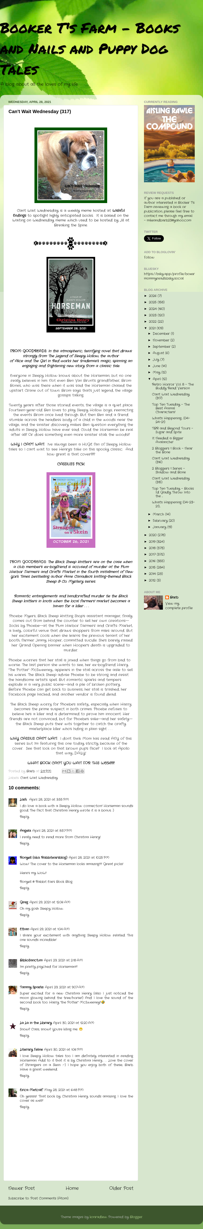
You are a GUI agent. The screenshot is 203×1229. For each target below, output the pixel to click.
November (161, 340)
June (157, 366)
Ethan (24, 929)
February (161, 521)
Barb (174, 597)
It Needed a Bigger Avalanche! (167, 440)
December (162, 334)
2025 (153, 302)
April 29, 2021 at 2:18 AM (63, 960)
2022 (153, 321)
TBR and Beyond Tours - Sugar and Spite (172, 430)
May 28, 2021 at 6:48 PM (64, 1090)
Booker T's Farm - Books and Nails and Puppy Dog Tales (89, 48)
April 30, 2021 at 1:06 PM (63, 1049)
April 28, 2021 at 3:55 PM (49, 799)
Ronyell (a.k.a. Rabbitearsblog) (43, 857)
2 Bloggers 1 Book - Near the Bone (172, 450)
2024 (153, 309)
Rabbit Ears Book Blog (54, 882)
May (157, 372)
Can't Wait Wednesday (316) (171, 460)
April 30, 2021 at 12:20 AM (73, 1023)
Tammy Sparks (31, 987)
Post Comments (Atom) (49, 1198)
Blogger (136, 1217)
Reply (24, 817)
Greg (24, 902)
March (159, 514)
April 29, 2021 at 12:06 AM (50, 902)
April (157, 379)
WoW (41, 873)
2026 (153, 296)
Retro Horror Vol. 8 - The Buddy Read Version (173, 386)
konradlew (98, 1217)
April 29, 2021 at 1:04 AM (50, 929)
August (159, 353)
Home (72, 1188)
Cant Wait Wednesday (39, 778)
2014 (153, 574)
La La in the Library (36, 1023)
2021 (153, 328)
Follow (149, 257)
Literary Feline (31, 1049)
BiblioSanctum (31, 960)
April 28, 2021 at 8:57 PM (52, 831)
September (162, 346)
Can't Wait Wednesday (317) (171, 396)
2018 (153, 548)
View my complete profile (179, 605)
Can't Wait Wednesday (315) (171, 480)
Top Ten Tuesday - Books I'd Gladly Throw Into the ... (173, 492)
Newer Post (21, 1188)
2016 (153, 561)
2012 (153, 580)
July (156, 359)
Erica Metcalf (31, 1090)
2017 (153, 554)
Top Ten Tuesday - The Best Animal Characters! (171, 408)
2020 (153, 535)
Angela (25, 831)
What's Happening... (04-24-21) (171, 420)
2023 (153, 315)
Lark (24, 799)
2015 (153, 567)
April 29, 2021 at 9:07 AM (65, 987)
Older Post (121, 1188)
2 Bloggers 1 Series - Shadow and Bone (169, 470)
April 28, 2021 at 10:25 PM (89, 857)
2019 (152, 542)
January (160, 527)
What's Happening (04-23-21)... (173, 504)
